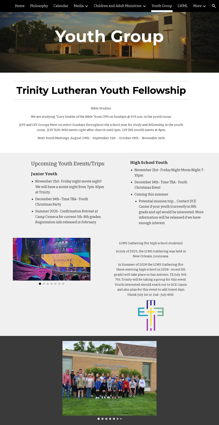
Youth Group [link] (162, 6)
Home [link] (20, 6)
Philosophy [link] (39, 6)
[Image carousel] (51, 261)
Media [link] (79, 6)
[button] (214, 6)
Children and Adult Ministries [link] (118, 6)
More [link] (197, 6)
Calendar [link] (60, 6)
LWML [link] (183, 6)
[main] (109, 36)
